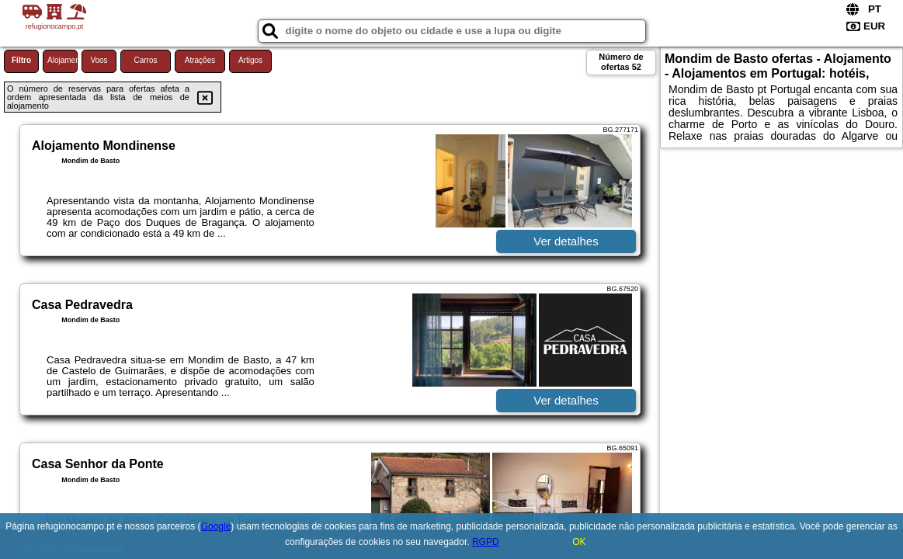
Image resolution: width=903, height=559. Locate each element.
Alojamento (62, 60)
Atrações (200, 60)
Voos (98, 60)
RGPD (485, 541)
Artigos (250, 60)
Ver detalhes (565, 241)
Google (216, 526)
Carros (145, 60)
